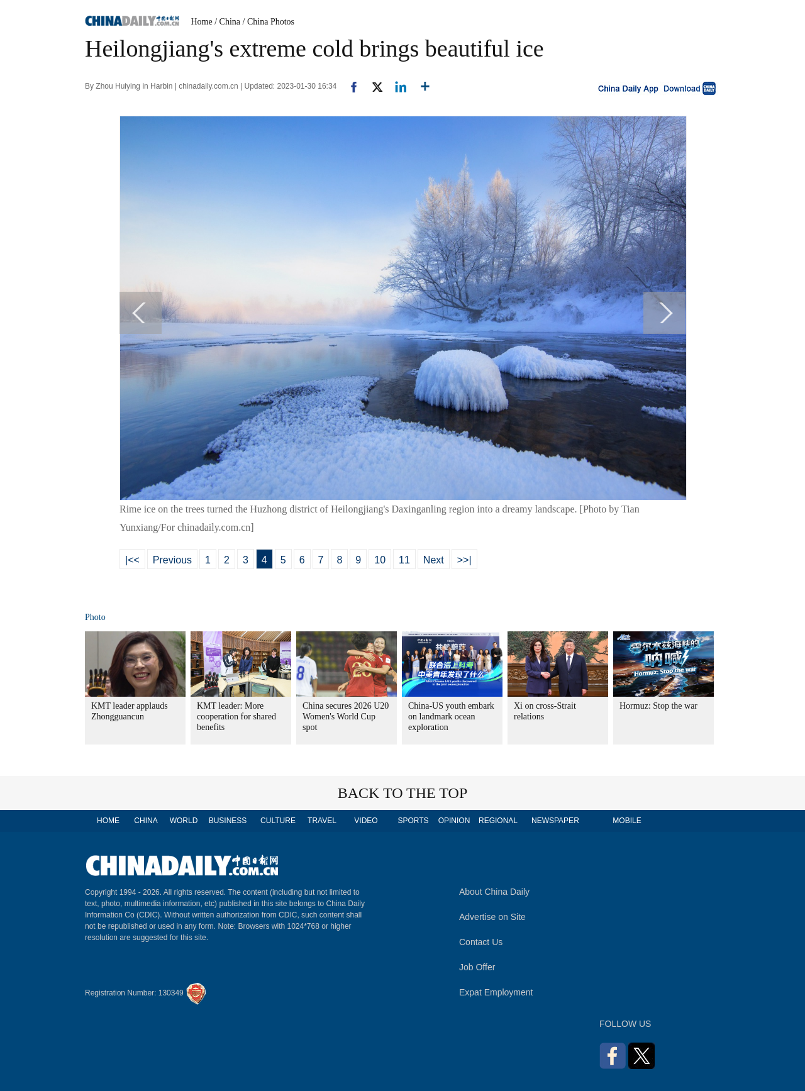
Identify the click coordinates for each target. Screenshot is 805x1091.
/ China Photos (268, 21)
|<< (132, 560)
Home (202, 21)
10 (380, 560)
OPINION (454, 820)
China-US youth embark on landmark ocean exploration (451, 716)
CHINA (145, 820)
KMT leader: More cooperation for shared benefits (236, 716)
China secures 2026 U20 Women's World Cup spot (346, 716)
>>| (464, 560)
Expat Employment (496, 992)
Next (433, 560)
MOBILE (627, 820)
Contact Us (480, 942)
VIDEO (365, 820)
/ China (227, 21)
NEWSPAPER (554, 820)
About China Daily (494, 892)
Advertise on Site (492, 917)
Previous (172, 560)
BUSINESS (228, 820)
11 (404, 560)
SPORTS (412, 820)
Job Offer (477, 967)
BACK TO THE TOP (403, 793)
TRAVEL (322, 820)
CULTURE (278, 820)
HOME (108, 820)
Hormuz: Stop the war (658, 706)
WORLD (184, 820)
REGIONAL (498, 820)
